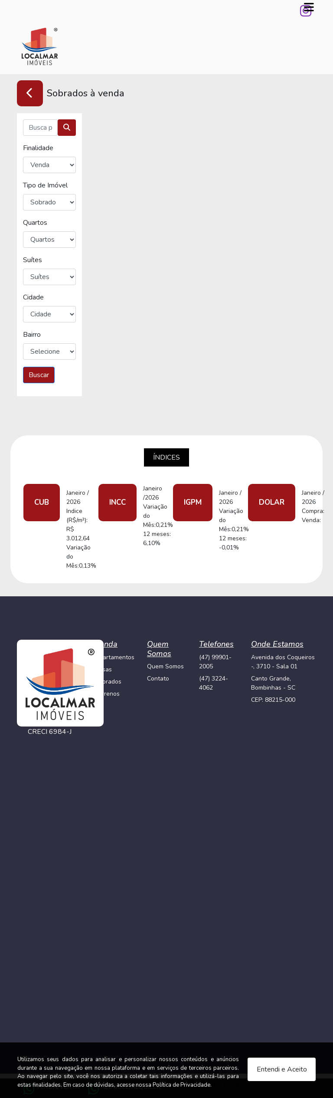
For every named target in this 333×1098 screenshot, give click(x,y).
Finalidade (38, 148)
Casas (103, 669)
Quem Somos (165, 666)
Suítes (32, 260)
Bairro (32, 334)
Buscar (39, 375)
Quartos (35, 222)
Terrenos (107, 694)
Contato (158, 678)
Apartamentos (114, 657)
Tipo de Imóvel (45, 185)
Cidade (33, 297)
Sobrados (108, 681)
